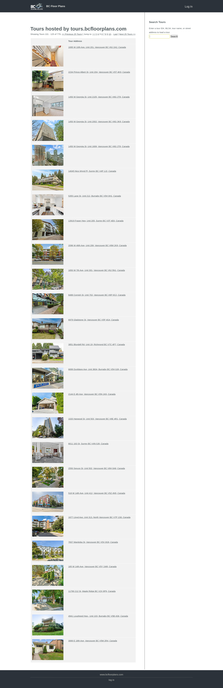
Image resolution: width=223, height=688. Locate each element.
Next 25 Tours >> (127, 34)
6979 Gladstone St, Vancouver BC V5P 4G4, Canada (93, 320)
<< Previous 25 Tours (72, 34)
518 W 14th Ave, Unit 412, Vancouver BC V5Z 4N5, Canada (96, 493)
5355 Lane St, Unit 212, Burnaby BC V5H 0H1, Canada (94, 196)
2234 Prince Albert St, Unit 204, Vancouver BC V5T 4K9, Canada (99, 72)
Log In (189, 6)
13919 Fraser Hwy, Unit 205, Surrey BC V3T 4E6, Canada (95, 220)
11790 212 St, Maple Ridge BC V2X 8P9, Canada (91, 591)
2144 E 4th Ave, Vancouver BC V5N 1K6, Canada (91, 394)
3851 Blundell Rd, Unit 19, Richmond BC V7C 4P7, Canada (96, 344)
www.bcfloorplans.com (111, 674)
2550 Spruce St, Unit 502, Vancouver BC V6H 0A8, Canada (96, 468)
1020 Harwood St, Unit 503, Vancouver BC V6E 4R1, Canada (97, 419)
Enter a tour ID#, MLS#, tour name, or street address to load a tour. (170, 30)
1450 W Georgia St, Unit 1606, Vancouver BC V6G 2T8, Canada (98, 146)
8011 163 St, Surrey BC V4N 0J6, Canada (88, 443)
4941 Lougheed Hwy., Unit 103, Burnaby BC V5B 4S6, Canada (98, 616)
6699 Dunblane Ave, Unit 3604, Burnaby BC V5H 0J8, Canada (97, 369)
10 (110, 34)
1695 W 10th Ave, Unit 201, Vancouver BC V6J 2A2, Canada (97, 47)
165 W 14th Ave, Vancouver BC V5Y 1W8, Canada (92, 566)
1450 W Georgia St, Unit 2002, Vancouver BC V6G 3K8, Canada (99, 121)
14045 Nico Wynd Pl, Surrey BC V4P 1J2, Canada (92, 171)
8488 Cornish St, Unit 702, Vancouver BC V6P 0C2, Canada (96, 295)
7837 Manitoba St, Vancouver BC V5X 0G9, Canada (93, 542)
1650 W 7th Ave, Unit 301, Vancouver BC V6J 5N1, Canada (96, 270)
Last (115, 34)
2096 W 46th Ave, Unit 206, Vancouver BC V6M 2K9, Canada (97, 245)
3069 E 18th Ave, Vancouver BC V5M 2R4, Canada (92, 640)
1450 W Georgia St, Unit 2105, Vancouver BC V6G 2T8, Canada (98, 97)
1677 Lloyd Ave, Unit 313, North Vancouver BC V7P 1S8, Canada (99, 517)
